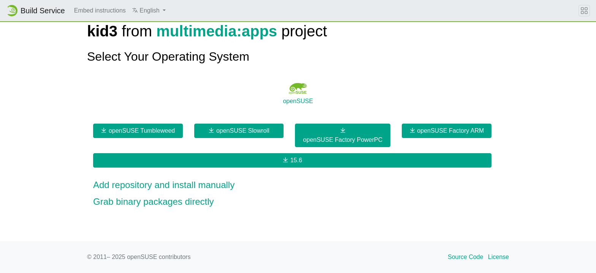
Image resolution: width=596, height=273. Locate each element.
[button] (149, 10)
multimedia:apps (216, 31)
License (498, 257)
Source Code (465, 257)
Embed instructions (100, 10)
